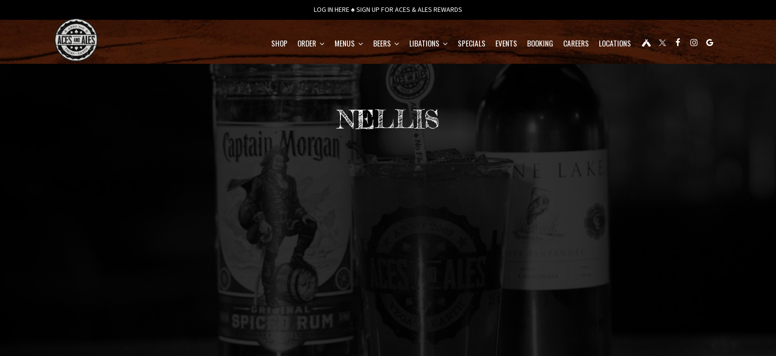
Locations (588, 44)
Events (479, 44)
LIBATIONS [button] (402, 44)
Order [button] (284, 44)
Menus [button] (322, 44)
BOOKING (513, 44)
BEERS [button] (359, 44)
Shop (252, 44)
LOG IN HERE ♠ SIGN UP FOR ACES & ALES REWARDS (388, 10)
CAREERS (549, 44)
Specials (445, 44)
